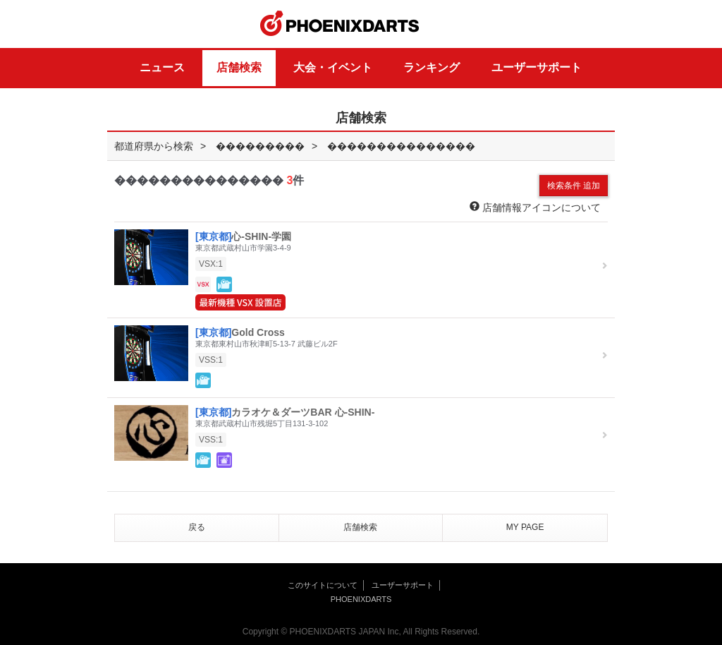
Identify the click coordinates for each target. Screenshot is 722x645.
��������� (260, 146)
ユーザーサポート (536, 67)
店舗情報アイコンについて (535, 207)
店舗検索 (239, 67)
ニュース (162, 67)
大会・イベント (332, 67)
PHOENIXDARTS (340, 24)
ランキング (431, 67)
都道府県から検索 (153, 146)
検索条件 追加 (573, 186)
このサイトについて (322, 585)
